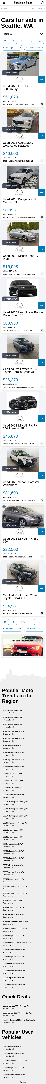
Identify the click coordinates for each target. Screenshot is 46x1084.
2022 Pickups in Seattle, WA (13, 937)
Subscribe (41, 8)
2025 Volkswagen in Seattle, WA (15, 817)
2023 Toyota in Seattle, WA (13, 761)
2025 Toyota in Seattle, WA (13, 739)
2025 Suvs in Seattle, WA (12, 725)
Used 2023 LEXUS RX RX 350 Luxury (20, 88)
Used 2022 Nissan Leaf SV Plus (20, 257)
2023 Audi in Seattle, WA (12, 775)
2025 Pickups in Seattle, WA (13, 958)
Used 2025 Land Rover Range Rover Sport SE (23, 314)
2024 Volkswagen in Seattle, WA (15, 810)
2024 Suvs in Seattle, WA (12, 718)
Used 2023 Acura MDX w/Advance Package (18, 144)
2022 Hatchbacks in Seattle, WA (15, 930)
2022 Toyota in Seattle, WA (13, 873)
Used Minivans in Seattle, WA (14, 1076)
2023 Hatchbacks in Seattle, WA (15, 887)
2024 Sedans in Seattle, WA (13, 768)
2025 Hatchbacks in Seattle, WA (15, 894)
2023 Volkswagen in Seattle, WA (15, 803)
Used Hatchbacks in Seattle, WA (15, 1062)
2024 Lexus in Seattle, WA (13, 838)
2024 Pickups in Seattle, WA (13, 880)
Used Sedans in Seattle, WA (13, 1055)
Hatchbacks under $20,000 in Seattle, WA (19, 1021)
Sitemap (23, 1082)
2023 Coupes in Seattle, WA (13, 979)
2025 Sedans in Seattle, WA (13, 796)
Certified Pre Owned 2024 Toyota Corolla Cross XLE (20, 370)
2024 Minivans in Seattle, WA (14, 951)
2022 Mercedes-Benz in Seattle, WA (17, 944)
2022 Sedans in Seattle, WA (13, 915)
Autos (4, 8)
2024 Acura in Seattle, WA (13, 845)
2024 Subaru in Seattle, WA (13, 852)
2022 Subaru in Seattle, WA (13, 965)
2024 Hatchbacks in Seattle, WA (15, 824)
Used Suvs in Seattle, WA (12, 1048)
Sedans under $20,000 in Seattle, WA (17, 1014)
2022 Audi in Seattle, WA (12, 901)
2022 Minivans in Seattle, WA (14, 986)
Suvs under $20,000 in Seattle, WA (16, 1007)
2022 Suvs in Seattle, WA (12, 747)
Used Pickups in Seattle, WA (13, 1069)
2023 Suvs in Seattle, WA (12, 711)
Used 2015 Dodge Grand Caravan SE (19, 201)
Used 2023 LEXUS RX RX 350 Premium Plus (20, 427)
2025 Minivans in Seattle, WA (14, 972)
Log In (33, 8)
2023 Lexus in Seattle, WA (13, 782)
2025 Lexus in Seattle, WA (13, 831)
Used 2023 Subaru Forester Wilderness (21, 483)
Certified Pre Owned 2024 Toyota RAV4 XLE (20, 597)
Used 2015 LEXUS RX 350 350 (20, 540)
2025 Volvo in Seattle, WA (13, 866)
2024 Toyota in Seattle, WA (13, 732)
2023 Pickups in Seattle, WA (13, 908)
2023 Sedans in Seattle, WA (13, 754)
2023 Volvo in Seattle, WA (13, 789)
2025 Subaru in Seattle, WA (13, 859)
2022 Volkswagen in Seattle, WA (15, 923)
